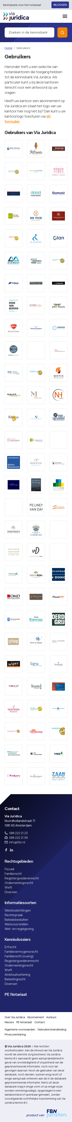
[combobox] (29, 32)
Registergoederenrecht (22, 878)
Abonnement (35, 1017)
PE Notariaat (16, 994)
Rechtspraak (14, 915)
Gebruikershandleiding (51, 1029)
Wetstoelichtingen (18, 910)
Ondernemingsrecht (19, 883)
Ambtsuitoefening (17, 974)
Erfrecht (10, 947)
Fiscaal (9, 869)
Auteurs (51, 1017)
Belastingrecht (15, 979)
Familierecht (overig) (19, 956)
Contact (39, 1022)
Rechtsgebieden (19, 861)
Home (8, 48)
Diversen (11, 892)
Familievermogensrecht (21, 951)
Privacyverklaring (15, 1034)
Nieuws (9, 1022)
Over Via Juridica (15, 1017)
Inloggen (60, 5)
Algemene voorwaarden (20, 1029)
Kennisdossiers (18, 939)
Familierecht (13, 874)
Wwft (8, 887)
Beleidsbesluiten (16, 919)
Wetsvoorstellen (16, 924)
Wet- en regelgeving (19, 929)
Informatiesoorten (20, 902)
